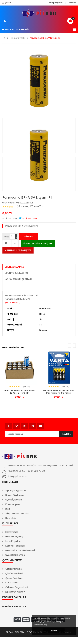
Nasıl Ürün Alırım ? (15, 591)
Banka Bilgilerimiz (14, 495)
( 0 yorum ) (23, 206)
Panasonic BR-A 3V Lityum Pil (45, 38)
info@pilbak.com (17, 476)
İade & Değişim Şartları (18, 279)
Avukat (48, 424)
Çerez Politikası (13, 578)
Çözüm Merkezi (14, 573)
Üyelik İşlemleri (13, 499)
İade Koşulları (12, 541)
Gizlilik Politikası (13, 568)
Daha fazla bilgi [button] (40, 625)
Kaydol (66, 434)
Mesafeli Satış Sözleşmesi (20, 550)
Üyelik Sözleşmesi (15, 554)
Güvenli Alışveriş (14, 536)
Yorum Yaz (37, 206)
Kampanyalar (13, 504)
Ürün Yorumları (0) (16, 272)
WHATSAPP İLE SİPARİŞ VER (38, 243)
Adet (6, 236)
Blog (7, 508)
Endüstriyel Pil (18, 38)
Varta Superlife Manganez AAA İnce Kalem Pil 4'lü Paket (58, 391)
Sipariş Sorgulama (15, 490)
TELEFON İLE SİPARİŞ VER (18, 250)
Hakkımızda (11, 532)
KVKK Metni (11, 582)
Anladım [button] (54, 630)
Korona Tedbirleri (15, 545)
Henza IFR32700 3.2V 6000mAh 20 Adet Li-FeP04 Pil (19, 391)
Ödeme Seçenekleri (16, 587)
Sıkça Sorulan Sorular (17, 513)
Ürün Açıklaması (14, 266)
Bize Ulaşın (11, 518)
